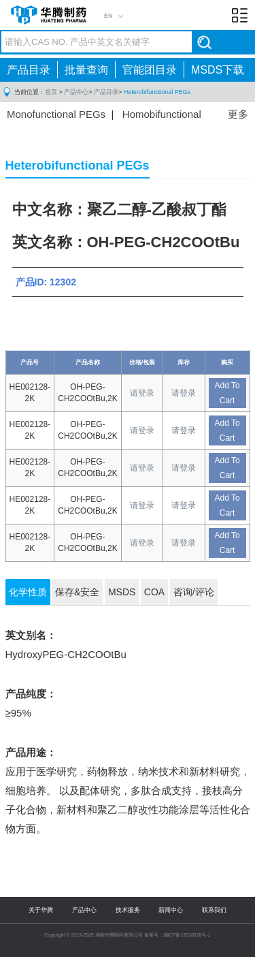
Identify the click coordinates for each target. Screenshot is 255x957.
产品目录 (28, 70)
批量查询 (86, 70)
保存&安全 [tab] (77, 591)
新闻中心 (170, 910)
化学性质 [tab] (28, 591)
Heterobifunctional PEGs (157, 92)
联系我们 (214, 910)
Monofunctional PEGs (56, 114)
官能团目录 (149, 70)
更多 (238, 114)
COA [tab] (154, 591)
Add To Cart (226, 393)
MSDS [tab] (121, 591)
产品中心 (76, 92)
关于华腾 (41, 910)
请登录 (142, 393)
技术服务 (128, 910)
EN (108, 15)
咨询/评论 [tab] (193, 591)
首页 (51, 92)
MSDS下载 (217, 70)
